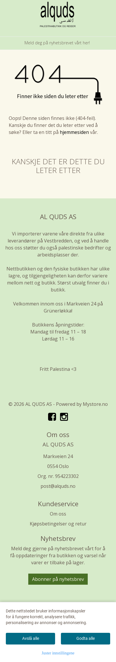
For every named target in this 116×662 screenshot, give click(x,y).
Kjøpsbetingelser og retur (58, 523)
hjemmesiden (74, 132)
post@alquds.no (58, 486)
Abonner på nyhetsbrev (58, 579)
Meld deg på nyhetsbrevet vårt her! (57, 43)
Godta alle (85, 638)
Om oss (58, 514)
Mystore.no (95, 404)
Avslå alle (30, 638)
